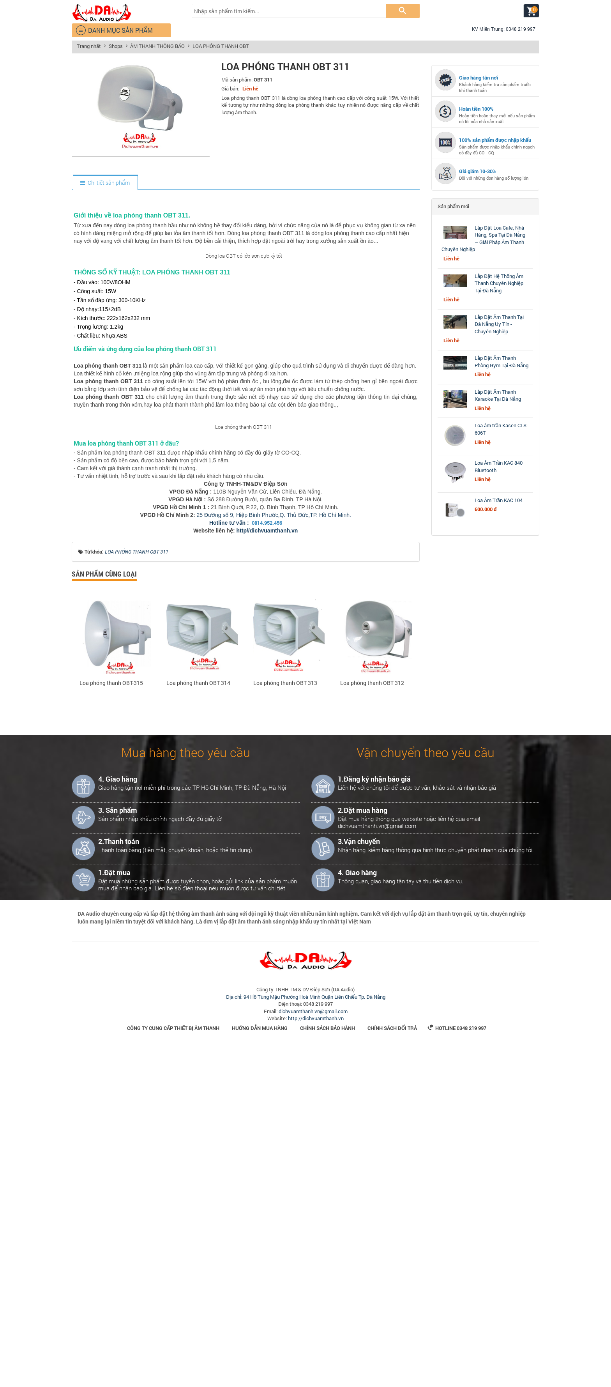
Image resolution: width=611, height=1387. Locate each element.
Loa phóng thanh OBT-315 (111, 1021)
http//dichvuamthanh (263, 869)
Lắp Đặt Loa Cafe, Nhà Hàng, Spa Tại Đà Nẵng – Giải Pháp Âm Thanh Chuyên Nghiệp (483, 238)
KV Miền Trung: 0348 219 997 (500, 29)
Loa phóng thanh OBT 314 (198, 1021)
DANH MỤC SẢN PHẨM (114, 30)
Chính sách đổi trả (392, 1366)
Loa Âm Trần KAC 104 (499, 500)
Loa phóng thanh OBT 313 (285, 1021)
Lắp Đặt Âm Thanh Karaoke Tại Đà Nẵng (498, 395)
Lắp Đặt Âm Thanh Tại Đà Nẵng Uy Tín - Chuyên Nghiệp (499, 324)
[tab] (105, 183)
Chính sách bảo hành (327, 1366)
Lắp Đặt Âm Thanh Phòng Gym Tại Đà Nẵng (501, 361)
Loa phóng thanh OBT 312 (372, 1021)
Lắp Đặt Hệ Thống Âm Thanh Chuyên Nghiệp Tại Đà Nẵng (499, 283)
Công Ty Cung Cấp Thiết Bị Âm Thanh (173, 1366)
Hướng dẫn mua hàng (260, 1366)
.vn (294, 869)
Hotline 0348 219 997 (456, 1366)
